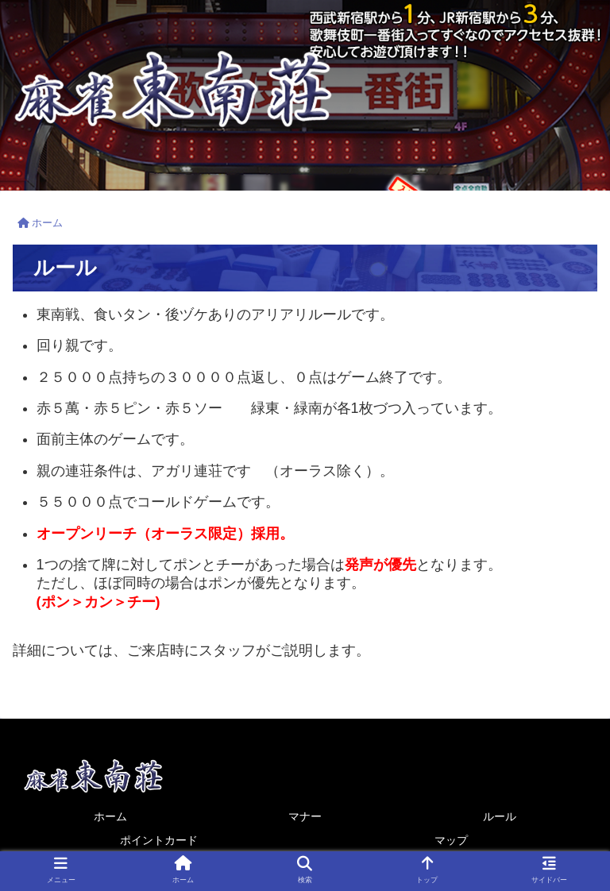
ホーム (110, 816)
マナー (305, 816)
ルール (499, 816)
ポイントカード (159, 840)
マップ (451, 840)
